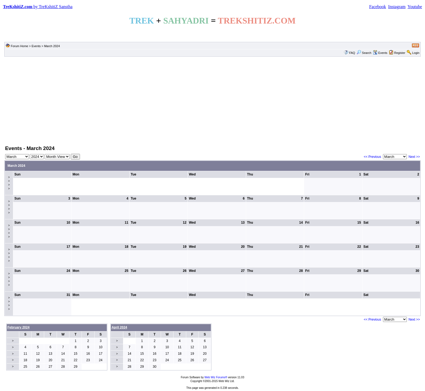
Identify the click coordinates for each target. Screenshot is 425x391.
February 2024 (19, 327)
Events (36, 46)
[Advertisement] (212, 100)
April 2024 (119, 327)
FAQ (352, 52)
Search (364, 52)
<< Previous (372, 157)
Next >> (414, 157)
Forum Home (19, 46)
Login (415, 52)
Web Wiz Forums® (215, 377)
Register (399, 52)
